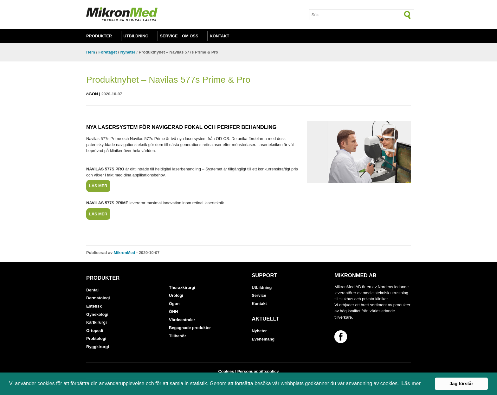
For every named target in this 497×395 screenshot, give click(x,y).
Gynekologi (97, 314)
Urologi (176, 295)
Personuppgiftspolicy (258, 371)
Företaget (107, 52)
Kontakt (219, 36)
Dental (92, 290)
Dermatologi (98, 298)
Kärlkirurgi (96, 322)
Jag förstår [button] (461, 383)
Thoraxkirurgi (182, 287)
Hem (90, 52)
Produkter (99, 36)
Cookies (226, 371)
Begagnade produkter (190, 327)
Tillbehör (177, 336)
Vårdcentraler (182, 319)
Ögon (174, 303)
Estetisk (94, 306)
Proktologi (96, 338)
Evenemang (263, 339)
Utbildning (135, 36)
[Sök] (407, 15)
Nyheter (127, 52)
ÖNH (173, 311)
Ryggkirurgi (97, 346)
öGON (92, 94)
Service (169, 36)
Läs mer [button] (411, 383)
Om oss (190, 36)
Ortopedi (94, 330)
